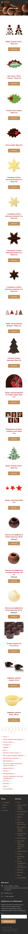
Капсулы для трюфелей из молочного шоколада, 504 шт (14, 572)
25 (25, 730)
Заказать (14, 49)
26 (11, 731)
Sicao (5, 750)
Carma (6, 736)
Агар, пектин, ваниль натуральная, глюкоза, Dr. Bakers (21, 844)
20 (9, 730)
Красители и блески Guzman (12, 752)
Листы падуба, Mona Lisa (14, 145)
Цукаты (6, 786)
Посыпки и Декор (9, 742)
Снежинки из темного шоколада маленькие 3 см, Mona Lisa (14, 289)
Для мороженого (8, 761)
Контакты (5, 810)
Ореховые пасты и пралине (11, 758)
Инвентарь (7, 783)
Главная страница (10, 11)
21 (12, 730)
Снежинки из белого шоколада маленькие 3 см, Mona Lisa (14, 216)
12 (9, 728)
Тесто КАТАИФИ (8, 789)
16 (22, 728)
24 (22, 730)
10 (2, 728)
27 (14, 731)
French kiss (7, 781)
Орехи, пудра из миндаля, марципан (14, 755)
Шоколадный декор (9, 773)
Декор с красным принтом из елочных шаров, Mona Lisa (14, 395)
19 (5, 730)
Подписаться (8, 921)
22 (15, 730)
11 (5, 728)
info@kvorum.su (8, 893)
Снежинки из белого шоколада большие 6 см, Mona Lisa (14, 179)
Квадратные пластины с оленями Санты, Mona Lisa (14, 431)
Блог (4, 807)
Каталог (5, 805)
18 (2, 730)
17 (25, 728)
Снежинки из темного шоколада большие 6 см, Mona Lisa (14, 252)
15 (19, 728)
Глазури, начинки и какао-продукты (14, 739)
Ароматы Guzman (9, 768)
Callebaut (6, 747)
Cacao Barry (7, 744)
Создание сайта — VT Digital (9, 930)
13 (12, 728)
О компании (6, 802)
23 (19, 730)
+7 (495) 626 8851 (9, 896)
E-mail (2, 913)
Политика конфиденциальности (10, 929)
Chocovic (6, 771)
